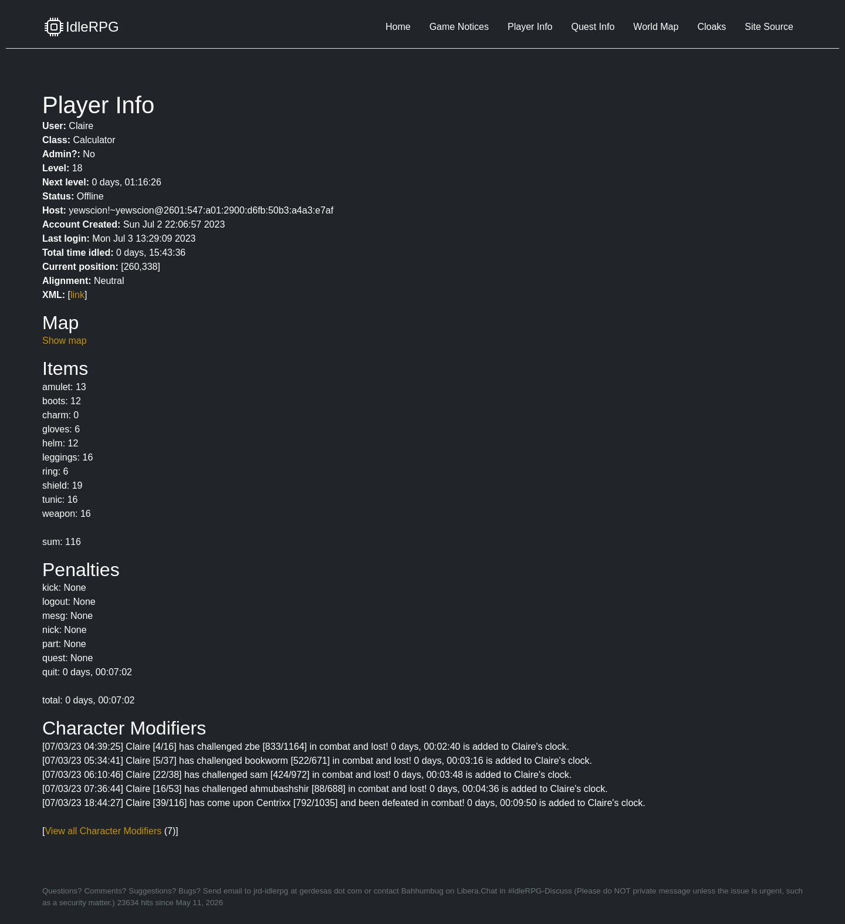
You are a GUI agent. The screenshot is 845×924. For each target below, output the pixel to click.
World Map (655, 27)
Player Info (530, 27)
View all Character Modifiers (103, 831)
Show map (64, 341)
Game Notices (459, 27)
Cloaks (711, 27)
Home (398, 27)
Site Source (769, 27)
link (77, 295)
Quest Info (592, 27)
